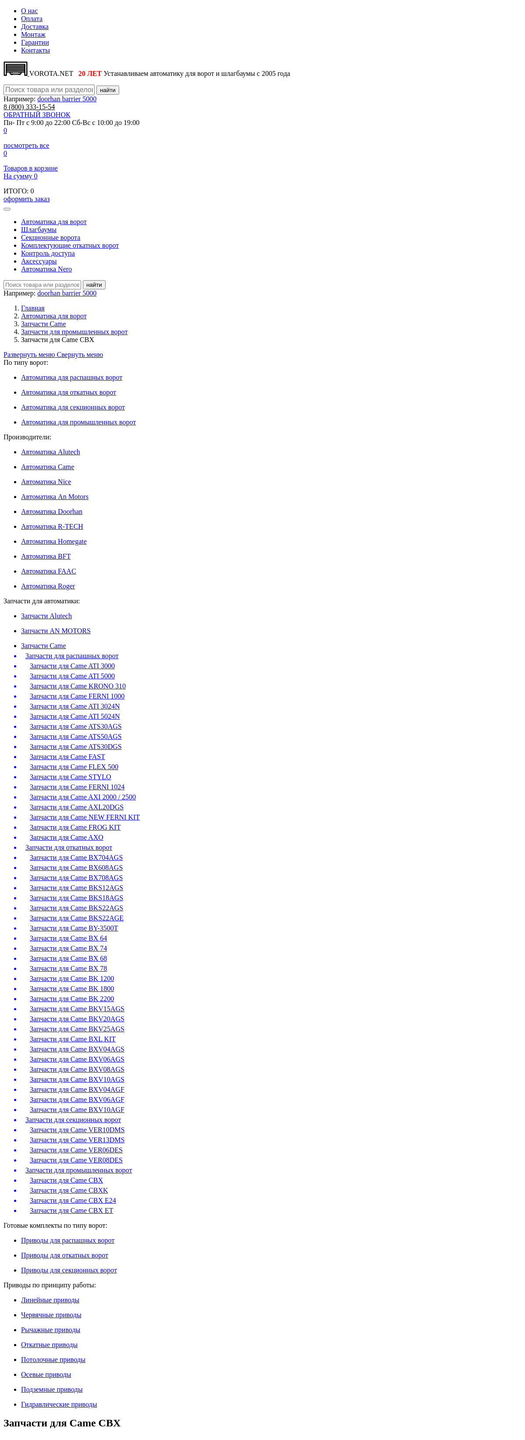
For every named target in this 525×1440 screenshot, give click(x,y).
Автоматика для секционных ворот (73, 407)
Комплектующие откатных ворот (70, 245)
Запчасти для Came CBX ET (72, 1210)
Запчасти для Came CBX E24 (73, 1200)
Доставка (35, 26)
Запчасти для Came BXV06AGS (77, 1059)
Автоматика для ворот (54, 221)
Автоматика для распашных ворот (71, 377)
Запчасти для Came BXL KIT (73, 1039)
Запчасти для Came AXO (66, 837)
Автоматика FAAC (48, 571)
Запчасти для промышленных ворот (74, 331)
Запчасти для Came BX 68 (68, 958)
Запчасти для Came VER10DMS (77, 1129)
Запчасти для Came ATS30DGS (76, 746)
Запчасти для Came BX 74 (68, 948)
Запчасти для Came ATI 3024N (75, 706)
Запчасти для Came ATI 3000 (72, 666)
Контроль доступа (48, 253)
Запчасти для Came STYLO (70, 777)
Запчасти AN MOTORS (56, 630)
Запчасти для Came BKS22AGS (76, 908)
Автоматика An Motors (55, 496)
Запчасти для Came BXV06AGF (77, 1099)
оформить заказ (27, 199)
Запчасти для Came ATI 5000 (72, 676)
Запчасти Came (43, 324)
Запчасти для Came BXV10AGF (77, 1109)
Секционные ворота (50, 237)
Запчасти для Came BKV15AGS (77, 1008)
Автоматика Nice (46, 481)
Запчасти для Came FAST (67, 756)
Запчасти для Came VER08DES (76, 1160)
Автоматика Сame (47, 466)
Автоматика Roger (48, 586)
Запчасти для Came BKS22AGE (77, 918)
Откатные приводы (49, 1344)
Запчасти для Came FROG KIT (75, 827)
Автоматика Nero (46, 269)
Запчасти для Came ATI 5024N (75, 716)
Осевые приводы (46, 1374)
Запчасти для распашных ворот (71, 655)
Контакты (35, 50)
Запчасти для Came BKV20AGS (77, 1019)
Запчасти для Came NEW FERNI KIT (85, 817)
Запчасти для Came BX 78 (68, 968)
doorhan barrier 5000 (66, 99)
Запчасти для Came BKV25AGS (77, 1029)
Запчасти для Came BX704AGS (76, 857)
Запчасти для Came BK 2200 (72, 998)
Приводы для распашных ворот (67, 1240)
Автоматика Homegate (54, 541)
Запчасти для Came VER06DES (76, 1150)
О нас (29, 10)
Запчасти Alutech (46, 616)
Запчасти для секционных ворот (73, 1119)
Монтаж (33, 34)
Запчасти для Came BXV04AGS (77, 1049)
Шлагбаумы (39, 229)
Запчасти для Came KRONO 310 (78, 686)
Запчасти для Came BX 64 (68, 938)
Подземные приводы (51, 1389)
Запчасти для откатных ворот (68, 847)
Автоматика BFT (46, 556)
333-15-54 (29, 106)
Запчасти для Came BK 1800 (72, 988)
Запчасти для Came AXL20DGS (77, 807)
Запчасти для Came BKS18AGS (76, 898)
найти (108, 90)
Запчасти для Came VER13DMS (77, 1140)
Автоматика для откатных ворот (68, 392)
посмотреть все (26, 145)
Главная (33, 308)
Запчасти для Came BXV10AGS (77, 1079)
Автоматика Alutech (50, 452)
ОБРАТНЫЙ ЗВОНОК (37, 114)
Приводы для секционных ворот (69, 1270)
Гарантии (35, 42)
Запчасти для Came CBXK (69, 1190)
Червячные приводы (51, 1315)
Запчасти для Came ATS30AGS (76, 726)
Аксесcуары (39, 261)
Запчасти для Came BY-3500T (74, 928)
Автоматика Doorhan (51, 511)
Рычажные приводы (50, 1329)
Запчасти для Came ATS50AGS (76, 736)
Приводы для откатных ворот (64, 1255)
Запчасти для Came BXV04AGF (77, 1089)
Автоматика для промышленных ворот (78, 422)
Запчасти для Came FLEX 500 (74, 766)
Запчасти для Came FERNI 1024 (77, 787)
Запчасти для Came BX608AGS (76, 867)
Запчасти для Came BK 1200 (72, 978)
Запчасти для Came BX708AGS (76, 877)
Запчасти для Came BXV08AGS (77, 1069)
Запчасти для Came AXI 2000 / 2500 (83, 797)
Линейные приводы (50, 1300)
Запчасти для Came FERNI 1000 (77, 696)
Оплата (32, 18)
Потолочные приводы (53, 1359)
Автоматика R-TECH (52, 526)
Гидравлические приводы (59, 1404)
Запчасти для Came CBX (66, 1180)
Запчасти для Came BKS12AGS (76, 887)
